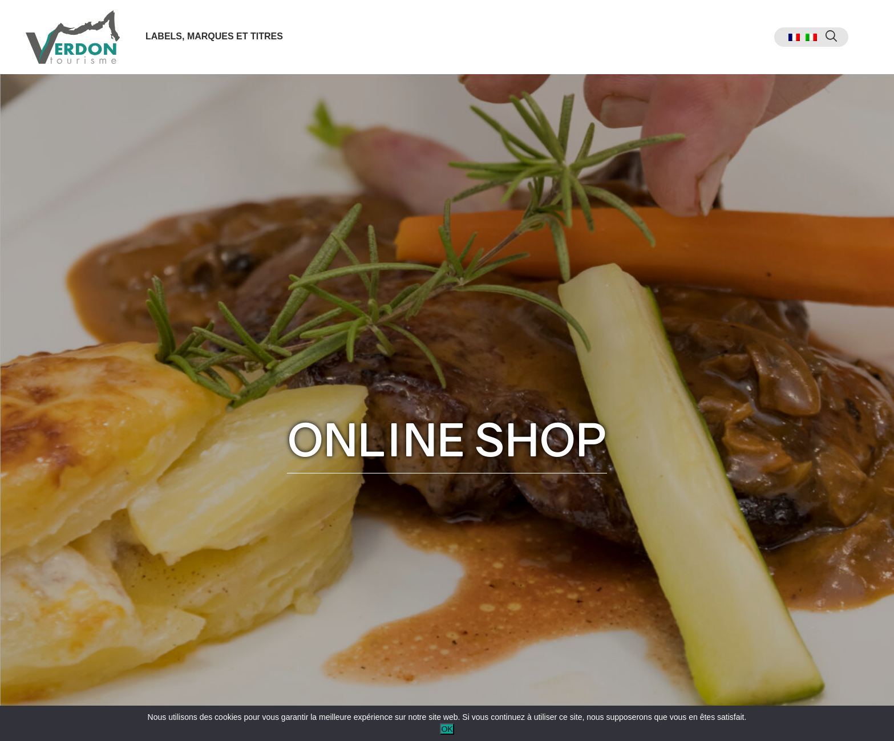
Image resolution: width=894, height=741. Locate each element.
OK (446, 729)
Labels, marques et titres (214, 36)
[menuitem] (794, 37)
